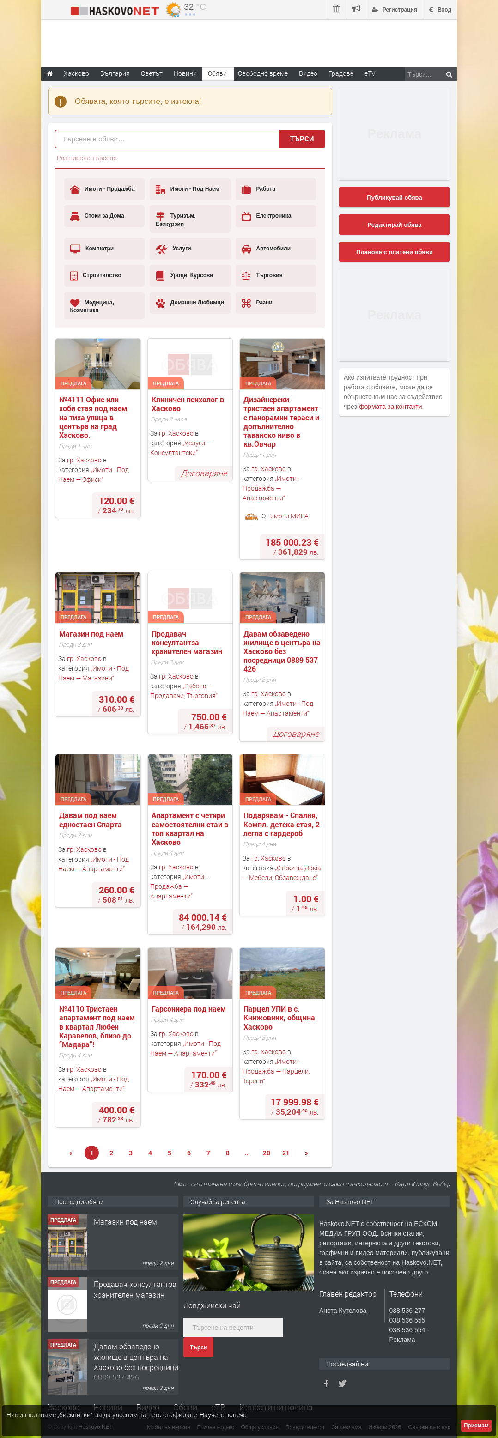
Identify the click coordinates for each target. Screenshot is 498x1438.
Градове (340, 73)
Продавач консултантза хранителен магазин (187, 642)
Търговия (262, 275)
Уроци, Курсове (184, 275)
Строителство (95, 275)
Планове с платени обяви (394, 252)
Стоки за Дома (97, 216)
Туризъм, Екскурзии (175, 219)
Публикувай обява (394, 197)
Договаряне (204, 473)
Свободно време (263, 73)
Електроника (266, 216)
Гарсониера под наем (190, 1008)
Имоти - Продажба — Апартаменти (271, 488)
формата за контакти (390, 406)
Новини (185, 73)
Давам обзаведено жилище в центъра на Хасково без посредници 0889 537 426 (282, 651)
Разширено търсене (87, 158)
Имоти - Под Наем (187, 189)
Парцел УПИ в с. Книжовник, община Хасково (280, 1017)
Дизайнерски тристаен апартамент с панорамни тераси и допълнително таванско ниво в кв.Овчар (282, 421)
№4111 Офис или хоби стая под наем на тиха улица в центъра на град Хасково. (94, 417)
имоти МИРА (289, 515)
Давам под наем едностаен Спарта (90, 819)
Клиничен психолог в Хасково (189, 404)
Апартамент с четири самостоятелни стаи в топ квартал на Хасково (191, 828)
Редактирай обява (394, 224)
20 (266, 1152)
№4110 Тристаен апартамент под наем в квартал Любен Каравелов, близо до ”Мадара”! (98, 1026)
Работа (258, 189)
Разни (257, 303)
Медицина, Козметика (92, 306)
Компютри (92, 249)
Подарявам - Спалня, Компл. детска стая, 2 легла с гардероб (282, 824)
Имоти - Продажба (102, 189)
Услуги (173, 249)
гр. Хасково (84, 459)
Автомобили (266, 249)
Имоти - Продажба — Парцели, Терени (276, 1071)
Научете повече (223, 1414)
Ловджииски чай (212, 1305)
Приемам (476, 1425)
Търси (302, 138)
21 (286, 1152)
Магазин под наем (92, 633)
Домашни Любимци (190, 303)
